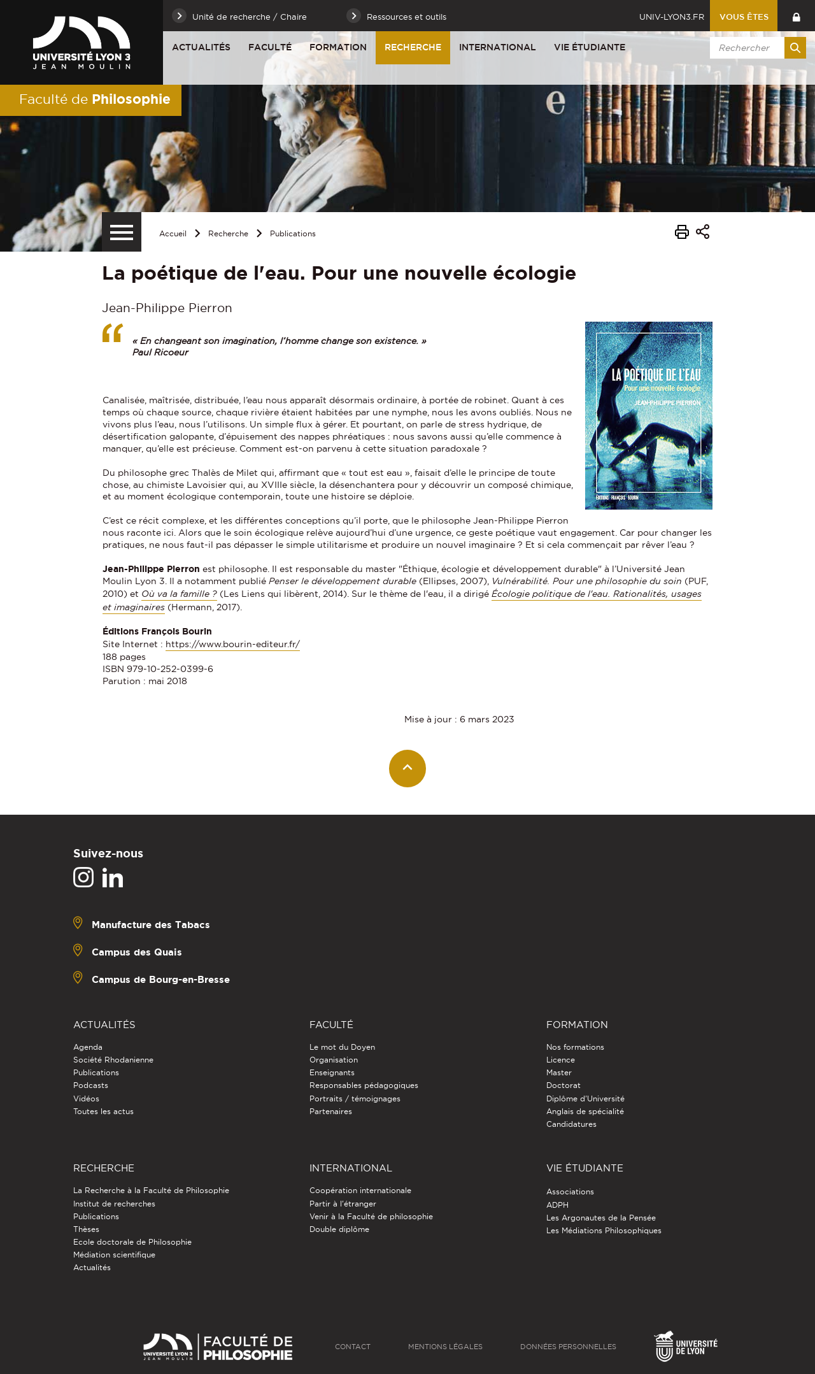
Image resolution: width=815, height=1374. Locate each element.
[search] (756, 48)
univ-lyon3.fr (671, 16)
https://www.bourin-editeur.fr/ (233, 644)
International (497, 47)
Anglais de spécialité (585, 1111)
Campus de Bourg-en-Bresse (161, 978)
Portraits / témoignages (354, 1098)
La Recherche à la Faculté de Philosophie (151, 1190)
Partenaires (330, 1111)
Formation (338, 47)
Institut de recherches (114, 1203)
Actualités (201, 47)
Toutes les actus (103, 1111)
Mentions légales (445, 1346)
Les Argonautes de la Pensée (601, 1217)
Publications (293, 233)
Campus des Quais (137, 951)
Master (559, 1072)
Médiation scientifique (114, 1254)
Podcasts (90, 1085)
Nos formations (575, 1047)
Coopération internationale (360, 1190)
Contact (353, 1346)
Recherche (413, 47)
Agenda (88, 1047)
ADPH (557, 1205)
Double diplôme (339, 1229)
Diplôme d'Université (585, 1098)
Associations (570, 1191)
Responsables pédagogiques (363, 1085)
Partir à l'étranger (342, 1203)
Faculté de (95, 98)
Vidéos (86, 1098)
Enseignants (332, 1072)
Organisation (333, 1060)
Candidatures (571, 1124)
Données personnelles (568, 1346)
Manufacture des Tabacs (151, 924)
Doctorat (563, 1085)
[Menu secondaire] (121, 232)
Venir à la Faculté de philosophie (371, 1216)
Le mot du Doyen (342, 1047)
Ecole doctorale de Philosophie (132, 1242)
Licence (560, 1060)
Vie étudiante (589, 47)
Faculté (270, 47)
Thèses (86, 1229)
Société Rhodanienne (113, 1060)
